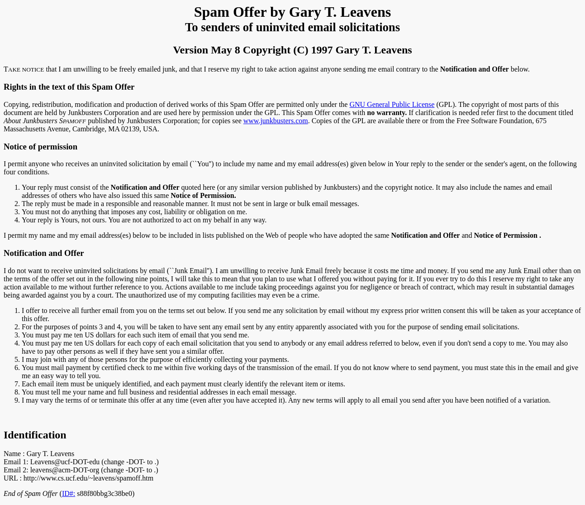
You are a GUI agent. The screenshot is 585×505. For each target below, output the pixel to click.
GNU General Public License (391, 104)
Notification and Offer (44, 253)
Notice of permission (40, 146)
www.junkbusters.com (275, 121)
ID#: (68, 493)
